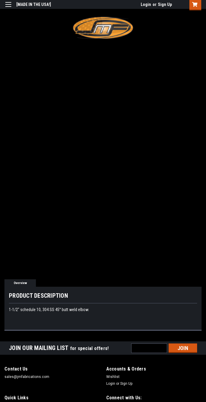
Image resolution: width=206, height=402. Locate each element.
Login (146, 4)
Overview (20, 283)
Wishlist (113, 377)
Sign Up (165, 4)
